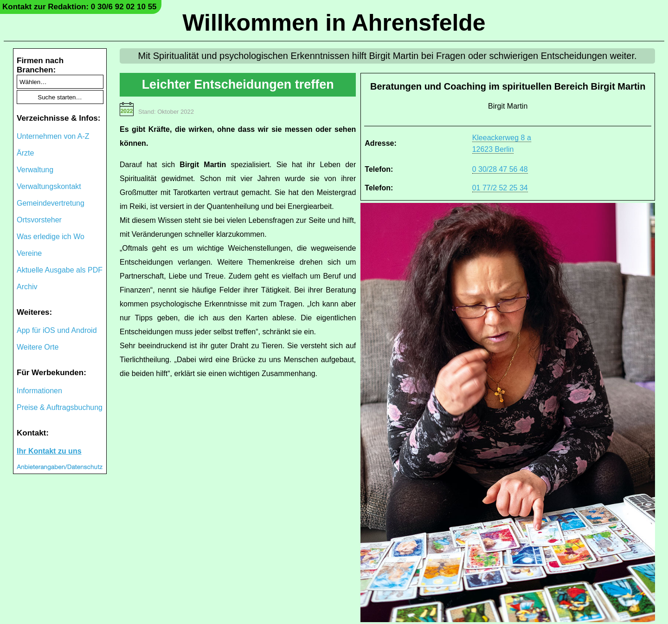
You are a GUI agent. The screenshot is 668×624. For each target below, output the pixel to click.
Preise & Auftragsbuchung (60, 407)
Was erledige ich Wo (50, 236)
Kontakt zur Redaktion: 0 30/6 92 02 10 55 (79, 6)
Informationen (39, 391)
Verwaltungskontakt (49, 186)
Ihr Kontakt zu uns (49, 451)
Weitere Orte (37, 347)
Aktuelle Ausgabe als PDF (60, 270)
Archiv (27, 287)
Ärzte (25, 153)
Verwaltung (35, 170)
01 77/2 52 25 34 (500, 188)
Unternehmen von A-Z (53, 136)
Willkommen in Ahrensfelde (333, 23)
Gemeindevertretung (50, 203)
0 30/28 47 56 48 (500, 169)
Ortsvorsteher (39, 220)
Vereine (29, 253)
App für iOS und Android (57, 330)
